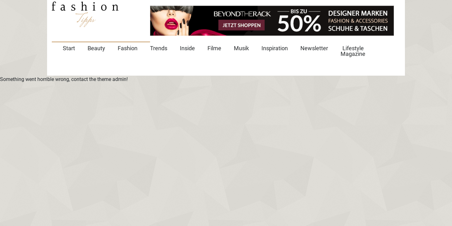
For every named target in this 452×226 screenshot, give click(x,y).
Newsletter (314, 48)
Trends (158, 48)
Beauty (96, 48)
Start (69, 48)
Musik (241, 48)
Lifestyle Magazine (353, 51)
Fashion (127, 48)
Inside (187, 48)
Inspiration (274, 48)
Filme (214, 48)
